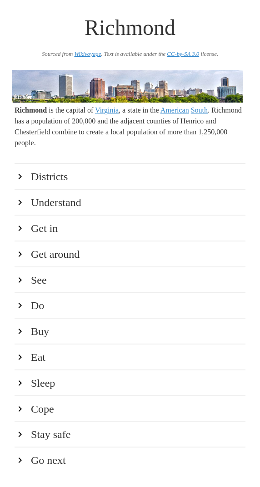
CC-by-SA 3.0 (183, 54)
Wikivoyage (87, 54)
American (174, 110)
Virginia (107, 110)
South (199, 110)
